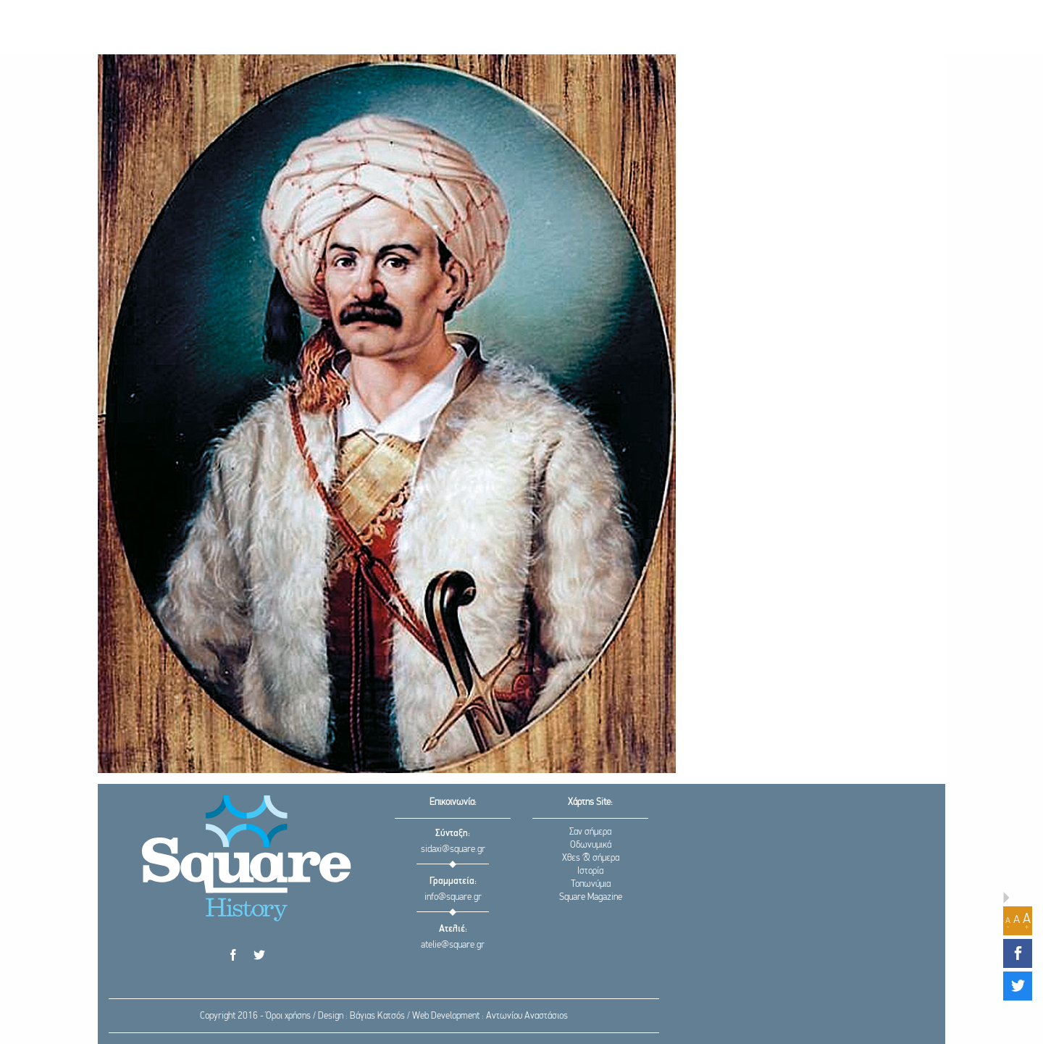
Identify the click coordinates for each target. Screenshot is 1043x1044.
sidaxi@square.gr (453, 849)
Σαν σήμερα (590, 832)
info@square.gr (453, 897)
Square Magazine (590, 897)
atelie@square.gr (453, 945)
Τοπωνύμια (591, 884)
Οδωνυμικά (590, 845)
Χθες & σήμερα (590, 858)
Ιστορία (590, 871)
